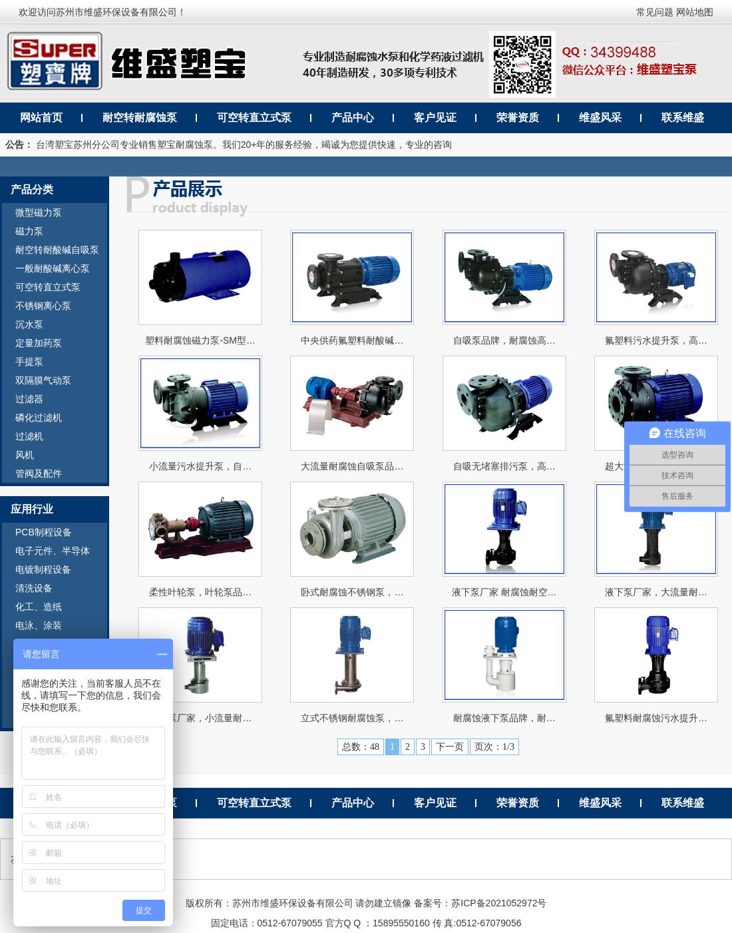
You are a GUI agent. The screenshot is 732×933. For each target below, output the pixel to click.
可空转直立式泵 (254, 117)
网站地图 (694, 12)
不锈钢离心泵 (43, 305)
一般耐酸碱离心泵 (52, 268)
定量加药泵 (38, 343)
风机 (24, 455)
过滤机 (29, 436)
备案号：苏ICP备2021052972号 (480, 903)
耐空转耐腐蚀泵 (139, 117)
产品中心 (352, 117)
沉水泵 (29, 324)
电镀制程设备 (43, 569)
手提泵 (29, 361)
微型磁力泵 (38, 212)
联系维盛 (682, 117)
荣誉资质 (517, 117)
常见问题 (654, 12)
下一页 (450, 747)
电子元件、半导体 (52, 550)
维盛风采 (600, 117)
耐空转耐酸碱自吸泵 (57, 249)
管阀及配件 (38, 473)
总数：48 (360, 747)
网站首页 (41, 117)
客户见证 (435, 117)
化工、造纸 (38, 606)
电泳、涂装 (38, 625)
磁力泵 (29, 231)
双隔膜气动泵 (43, 380)
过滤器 (29, 399)
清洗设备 (34, 588)
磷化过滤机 (38, 417)
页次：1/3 (494, 747)
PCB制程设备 (43, 532)
